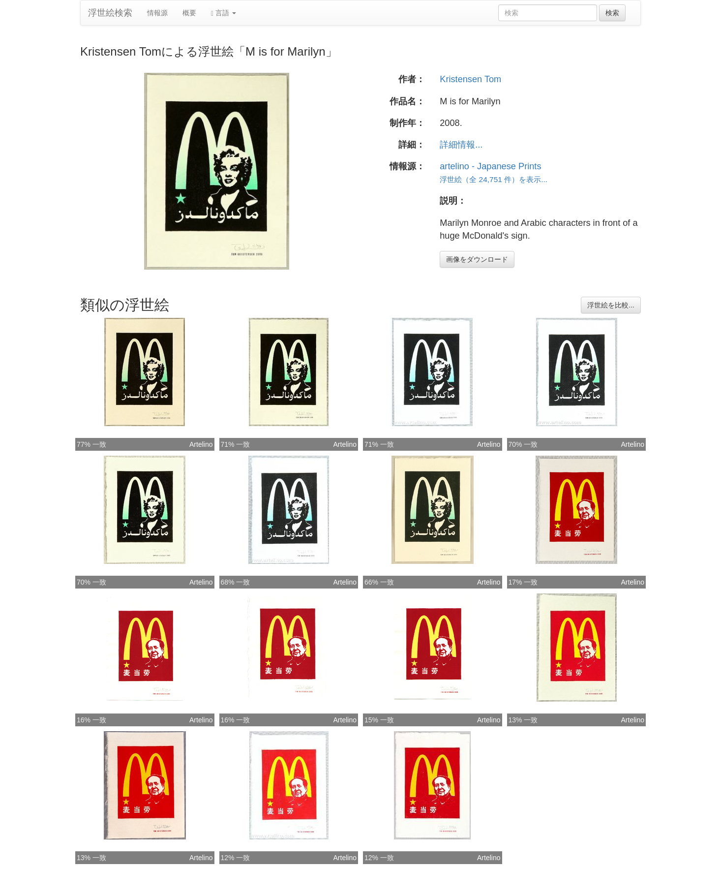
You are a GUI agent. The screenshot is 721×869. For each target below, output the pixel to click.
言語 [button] (223, 13)
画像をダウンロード (477, 259)
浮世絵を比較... (610, 305)
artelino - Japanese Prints (490, 166)
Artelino (200, 444)
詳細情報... (461, 145)
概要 (189, 13)
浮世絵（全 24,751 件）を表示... (493, 179)
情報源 (157, 13)
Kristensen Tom (470, 79)
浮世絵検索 (110, 13)
